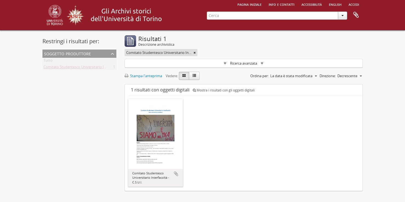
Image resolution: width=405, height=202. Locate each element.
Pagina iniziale (249, 4)
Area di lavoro (356, 15)
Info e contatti (281, 4)
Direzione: (328, 75)
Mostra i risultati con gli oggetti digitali (224, 90)
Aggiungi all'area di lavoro (176, 174)
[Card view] (184, 76)
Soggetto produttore (67, 53)
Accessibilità (311, 4)
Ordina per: (259, 75)
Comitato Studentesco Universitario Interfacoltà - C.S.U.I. (89, 67)
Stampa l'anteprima (143, 75)
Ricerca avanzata (243, 63)
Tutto (48, 61)
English (335, 4)
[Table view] (194, 76)
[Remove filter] (195, 52)
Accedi (354, 4)
